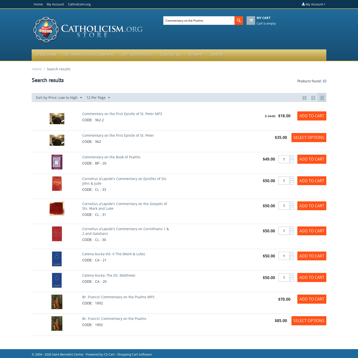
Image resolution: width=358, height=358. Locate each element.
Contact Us (171, 55)
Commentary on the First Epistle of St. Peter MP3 (122, 113)
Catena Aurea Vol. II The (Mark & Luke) (113, 254)
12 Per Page (98, 97)
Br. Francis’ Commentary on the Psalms (114, 318)
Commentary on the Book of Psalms (111, 157)
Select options (308, 137)
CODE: (87, 120)
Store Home (46, 55)
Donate (217, 55)
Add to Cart (311, 116)
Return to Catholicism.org (89, 55)
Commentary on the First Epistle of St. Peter (118, 135)
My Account (55, 4)
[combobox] (198, 20)
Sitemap (196, 55)
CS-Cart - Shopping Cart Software (128, 354)
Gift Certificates (137, 55)
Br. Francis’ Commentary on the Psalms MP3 (118, 297)
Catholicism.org (79, 4)
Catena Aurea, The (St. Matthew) (108, 275)
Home (38, 4)
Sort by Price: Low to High (59, 97)
